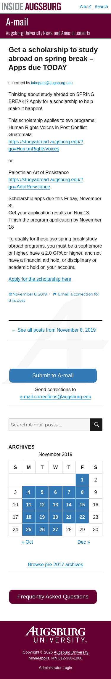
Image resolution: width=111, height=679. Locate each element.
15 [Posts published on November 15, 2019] (82, 504)
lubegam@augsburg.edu (52, 83)
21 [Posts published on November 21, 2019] (69, 517)
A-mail (17, 21)
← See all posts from (54, 330)
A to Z (85, 6)
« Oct (27, 542)
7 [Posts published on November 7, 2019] (68, 492)
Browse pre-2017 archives (55, 564)
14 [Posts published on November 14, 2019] (69, 504)
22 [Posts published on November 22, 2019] (82, 517)
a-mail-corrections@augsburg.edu (55, 396)
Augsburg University (71, 652)
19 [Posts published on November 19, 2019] (42, 517)
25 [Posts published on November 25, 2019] (28, 529)
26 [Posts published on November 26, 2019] (42, 529)
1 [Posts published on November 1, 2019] (82, 479)
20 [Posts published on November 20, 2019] (55, 517)
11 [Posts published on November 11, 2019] (28, 504)
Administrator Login (55, 667)
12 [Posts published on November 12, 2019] (42, 504)
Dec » (84, 542)
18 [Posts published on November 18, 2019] (28, 517)
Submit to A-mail (53, 375)
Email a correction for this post (54, 297)
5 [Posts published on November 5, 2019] (42, 492)
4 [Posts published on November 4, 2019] (29, 492)
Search (101, 6)
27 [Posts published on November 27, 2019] (55, 529)
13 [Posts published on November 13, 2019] (55, 504)
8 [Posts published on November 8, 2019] (82, 492)
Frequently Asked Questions (53, 596)
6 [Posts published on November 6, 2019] (55, 492)
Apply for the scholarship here (40, 279)
